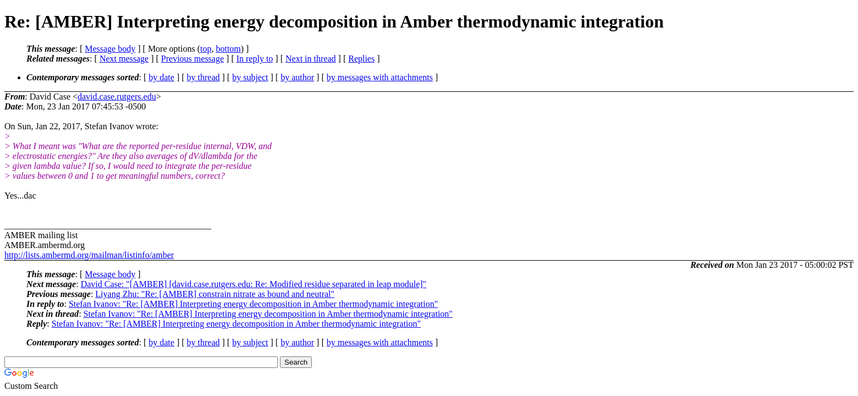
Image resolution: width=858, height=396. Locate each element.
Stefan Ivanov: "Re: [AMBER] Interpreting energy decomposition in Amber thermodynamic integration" (253, 304)
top (205, 48)
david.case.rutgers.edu (117, 96)
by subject (250, 77)
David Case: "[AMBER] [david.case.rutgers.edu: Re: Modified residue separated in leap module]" (253, 284)
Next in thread (310, 58)
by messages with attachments (380, 77)
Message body (110, 48)
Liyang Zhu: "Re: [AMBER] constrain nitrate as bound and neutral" (214, 294)
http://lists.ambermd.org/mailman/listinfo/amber (89, 255)
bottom (228, 48)
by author (297, 77)
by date (161, 77)
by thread (203, 77)
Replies (361, 58)
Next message (124, 58)
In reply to (255, 58)
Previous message (192, 58)
